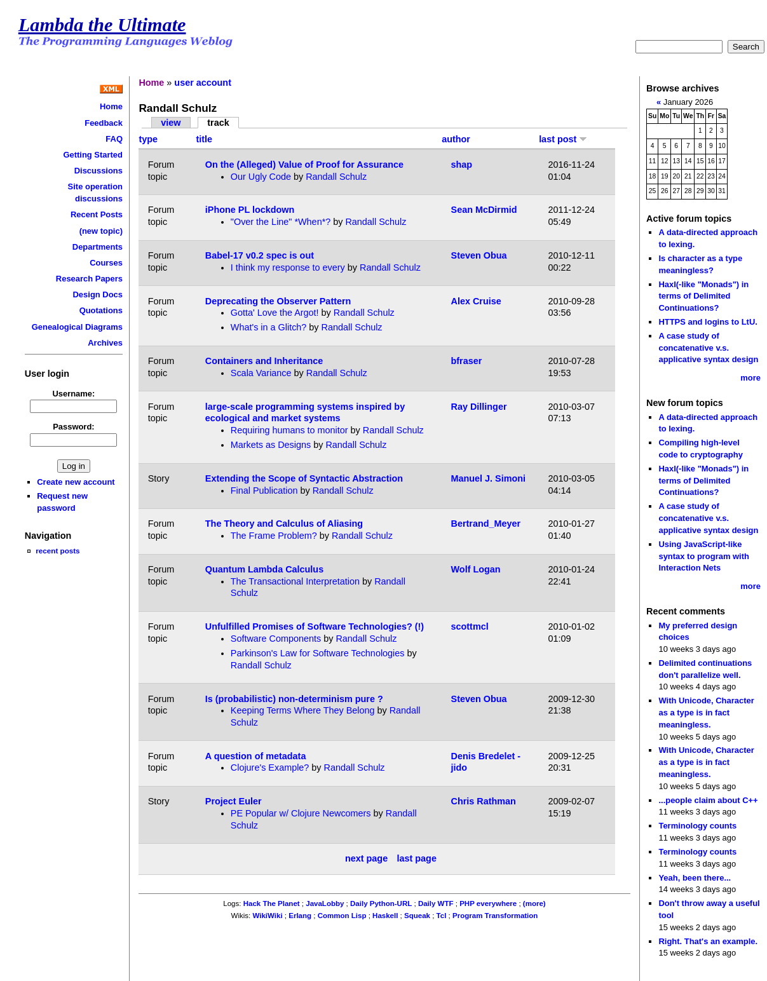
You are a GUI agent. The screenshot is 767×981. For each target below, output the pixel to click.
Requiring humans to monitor (289, 430)
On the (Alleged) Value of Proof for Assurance (304, 164)
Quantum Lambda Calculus (264, 569)
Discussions (98, 170)
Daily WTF (436, 903)
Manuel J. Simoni (488, 478)
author (456, 139)
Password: (74, 426)
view (170, 123)
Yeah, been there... (694, 878)
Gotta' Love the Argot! (275, 313)
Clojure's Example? (270, 767)
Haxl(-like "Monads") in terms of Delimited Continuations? (703, 296)
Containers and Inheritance (264, 361)
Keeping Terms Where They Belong (303, 710)
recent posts (57, 550)
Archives (105, 343)
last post (563, 139)
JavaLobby (325, 903)
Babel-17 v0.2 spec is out (259, 255)
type (148, 139)
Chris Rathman (483, 801)
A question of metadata (255, 756)
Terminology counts (697, 825)
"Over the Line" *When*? (280, 222)
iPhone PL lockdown (249, 210)
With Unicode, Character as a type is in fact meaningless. (706, 712)
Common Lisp (342, 915)
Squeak (417, 915)
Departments (97, 247)
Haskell (385, 915)
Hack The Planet (271, 903)
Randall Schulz (336, 177)
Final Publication (264, 490)
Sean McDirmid (484, 210)
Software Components (276, 638)
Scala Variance (261, 373)
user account (202, 83)
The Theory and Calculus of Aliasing (284, 523)
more (750, 377)
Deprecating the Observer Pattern (278, 301)
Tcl (442, 915)
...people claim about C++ (707, 800)
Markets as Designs (271, 445)
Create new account (75, 482)
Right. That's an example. (707, 941)
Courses (106, 262)
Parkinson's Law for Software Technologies (318, 653)
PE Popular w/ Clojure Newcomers (301, 813)
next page (366, 859)
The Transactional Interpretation (295, 581)
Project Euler (233, 801)
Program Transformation (495, 915)
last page (417, 859)
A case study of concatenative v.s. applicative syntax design (708, 347)
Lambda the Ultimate (102, 25)
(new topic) (101, 231)
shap (462, 164)
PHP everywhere (488, 903)
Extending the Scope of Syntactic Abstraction (304, 478)
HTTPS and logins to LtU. (707, 322)
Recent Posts (97, 214)
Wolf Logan (476, 569)
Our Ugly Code (261, 177)
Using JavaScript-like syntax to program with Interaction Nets (703, 555)
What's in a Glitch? (269, 327)
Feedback (104, 123)
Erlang (299, 915)
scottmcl (470, 626)
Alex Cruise (476, 301)
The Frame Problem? (274, 536)
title (204, 139)
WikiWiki (267, 915)
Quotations (101, 310)
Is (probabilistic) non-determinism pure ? (294, 699)
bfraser (466, 361)
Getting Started (93, 154)
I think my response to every (288, 267)
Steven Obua (479, 255)
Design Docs (98, 294)
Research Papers (89, 278)
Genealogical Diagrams (77, 327)
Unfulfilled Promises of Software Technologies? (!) (314, 626)
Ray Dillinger (479, 407)
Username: (73, 393)
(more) (534, 903)
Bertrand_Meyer (486, 523)
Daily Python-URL (381, 903)
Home (111, 106)
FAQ (114, 139)
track (218, 123)
